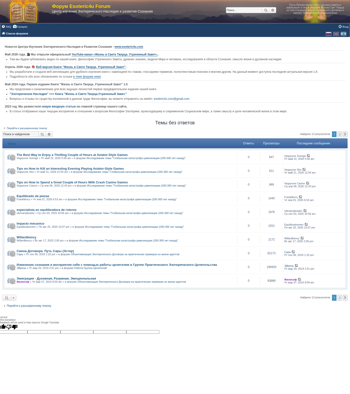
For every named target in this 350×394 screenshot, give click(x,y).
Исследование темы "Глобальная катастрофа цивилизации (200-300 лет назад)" (135, 158)
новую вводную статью (59, 106)
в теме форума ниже (87, 76)
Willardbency (26, 237)
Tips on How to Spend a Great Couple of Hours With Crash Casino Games (72, 182)
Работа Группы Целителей (90, 268)
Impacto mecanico (30, 223)
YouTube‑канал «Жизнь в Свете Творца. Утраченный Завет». (114, 54)
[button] (345, 134)
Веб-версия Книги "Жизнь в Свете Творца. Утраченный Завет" (81, 67)
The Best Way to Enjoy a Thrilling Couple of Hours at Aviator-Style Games (72, 155)
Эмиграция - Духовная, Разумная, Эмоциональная (56, 278)
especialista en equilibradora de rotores (47, 210)
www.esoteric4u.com (129, 46)
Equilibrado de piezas (33, 196)
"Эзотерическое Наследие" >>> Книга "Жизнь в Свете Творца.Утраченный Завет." (68, 94)
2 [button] (340, 134)
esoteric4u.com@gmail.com (171, 98)
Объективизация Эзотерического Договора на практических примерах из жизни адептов (125, 254)
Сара (20, 254)
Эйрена (21, 268)
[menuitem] (6, 26)
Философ (23, 281)
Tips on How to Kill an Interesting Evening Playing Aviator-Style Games (70, 168)
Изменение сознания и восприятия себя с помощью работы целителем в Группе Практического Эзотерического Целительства (117, 265)
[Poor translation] (12, 327)
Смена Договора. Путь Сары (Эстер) (45, 251)
